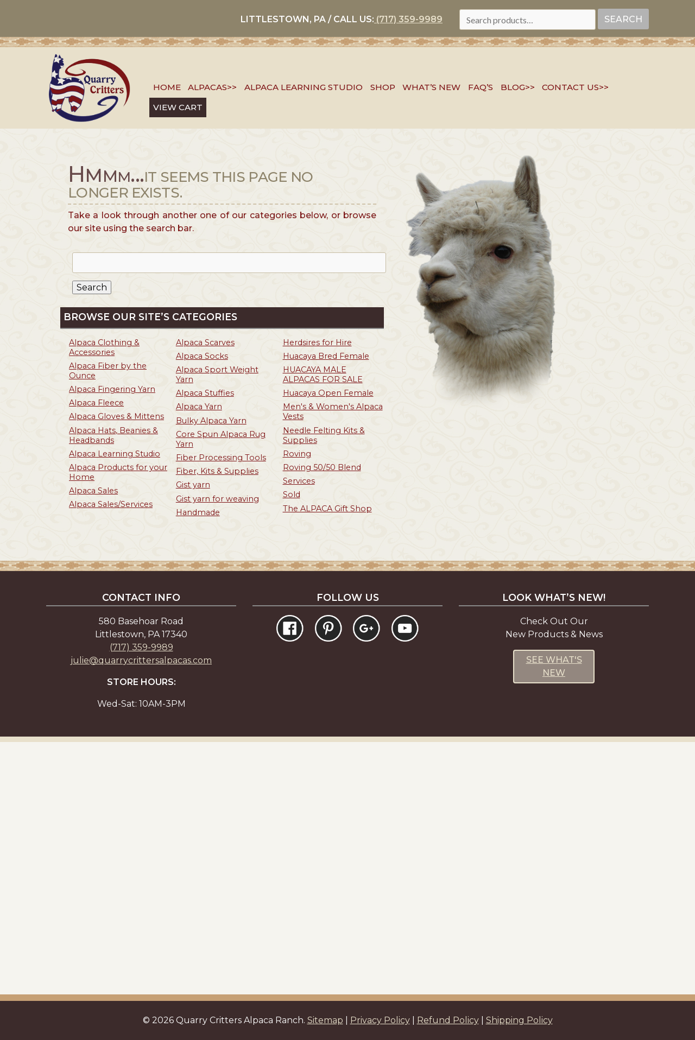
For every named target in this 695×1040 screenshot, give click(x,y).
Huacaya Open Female (328, 393)
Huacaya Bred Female (326, 356)
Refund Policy (448, 1020)
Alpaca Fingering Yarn (112, 389)
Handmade (198, 512)
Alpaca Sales (93, 491)
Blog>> (518, 87)
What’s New (431, 87)
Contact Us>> (575, 87)
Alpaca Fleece (96, 403)
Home (167, 87)
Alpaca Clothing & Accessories (104, 347)
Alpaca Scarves (205, 342)
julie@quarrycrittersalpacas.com (141, 660)
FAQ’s (480, 87)
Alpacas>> (212, 87)
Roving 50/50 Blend (322, 467)
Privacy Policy (380, 1020)
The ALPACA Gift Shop (327, 508)
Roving (297, 454)
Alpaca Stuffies (205, 393)
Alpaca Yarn (199, 406)
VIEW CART (178, 107)
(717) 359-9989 (408, 19)
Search (623, 19)
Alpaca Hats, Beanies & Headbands (113, 435)
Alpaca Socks (202, 356)
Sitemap (325, 1020)
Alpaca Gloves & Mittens (116, 416)
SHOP (382, 87)
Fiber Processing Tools (221, 457)
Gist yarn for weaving (217, 499)
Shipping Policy (519, 1020)
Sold (291, 494)
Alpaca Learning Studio (303, 87)
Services (299, 481)
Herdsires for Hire (317, 342)
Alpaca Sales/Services (111, 504)
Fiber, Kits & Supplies (217, 471)
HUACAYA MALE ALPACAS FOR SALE (323, 374)
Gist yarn (193, 485)
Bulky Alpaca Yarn (211, 421)
